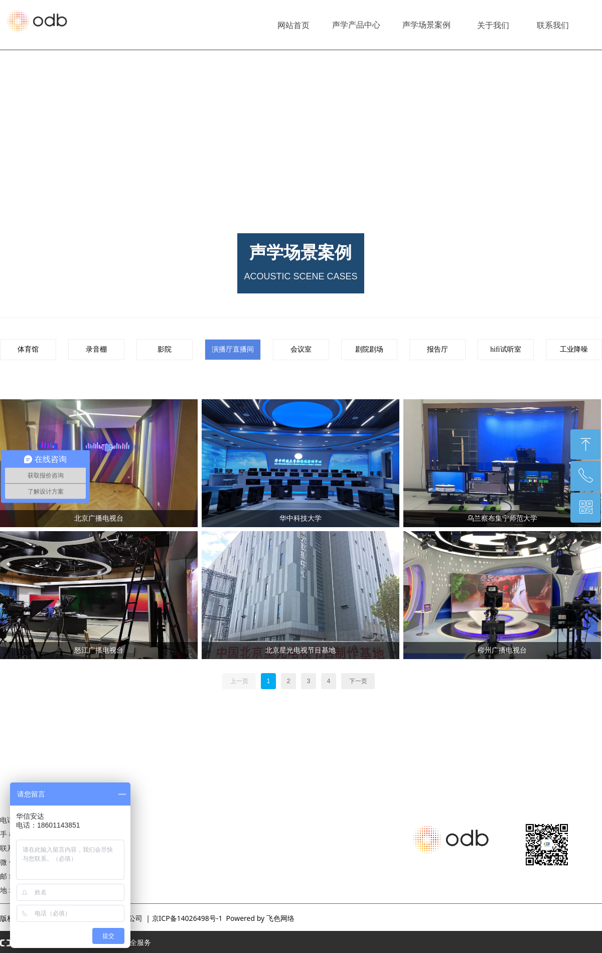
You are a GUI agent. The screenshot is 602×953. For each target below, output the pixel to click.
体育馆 (28, 349)
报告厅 (437, 349)
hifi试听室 (505, 349)
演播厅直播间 (233, 349)
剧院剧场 (369, 349)
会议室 (301, 349)
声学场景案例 (426, 25)
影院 (165, 349)
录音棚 (96, 349)
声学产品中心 (356, 25)
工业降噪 (574, 349)
